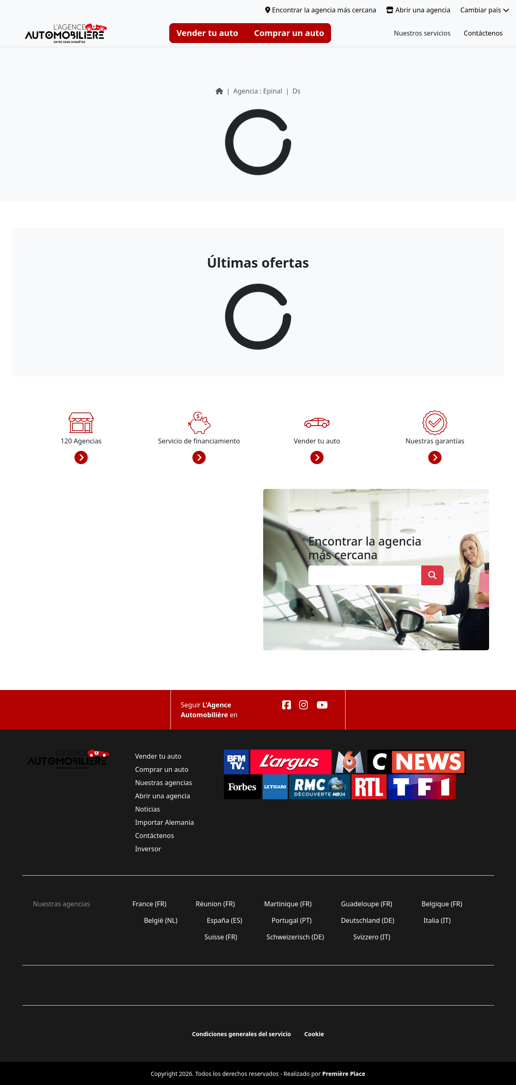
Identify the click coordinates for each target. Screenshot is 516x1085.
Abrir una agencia (418, 9)
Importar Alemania (164, 822)
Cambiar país (484, 9)
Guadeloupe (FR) (366, 903)
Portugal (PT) (291, 920)
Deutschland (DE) (367, 920)
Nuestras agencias (163, 782)
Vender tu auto (207, 32)
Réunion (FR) (215, 903)
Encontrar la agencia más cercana (320, 9)
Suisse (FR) (221, 936)
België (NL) (160, 920)
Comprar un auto (289, 32)
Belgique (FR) (442, 903)
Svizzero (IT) (372, 936)
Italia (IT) (437, 920)
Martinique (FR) (287, 903)
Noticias (147, 809)
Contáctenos (483, 33)
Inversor (148, 848)
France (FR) (149, 903)
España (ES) (224, 920)
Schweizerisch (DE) (295, 936)
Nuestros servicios (422, 33)
